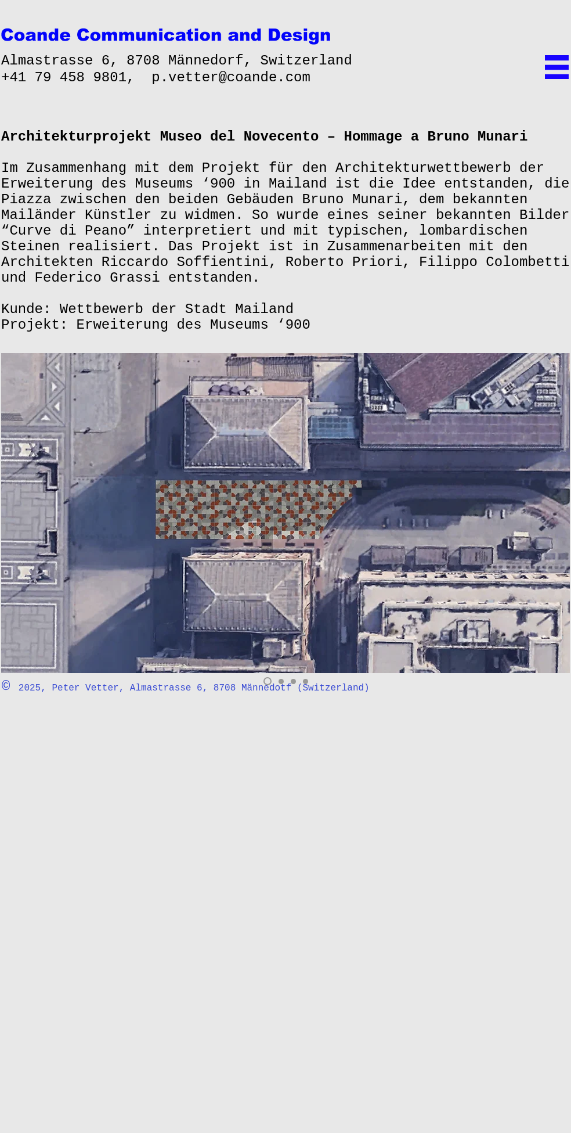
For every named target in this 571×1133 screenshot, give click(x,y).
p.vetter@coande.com (230, 77)
